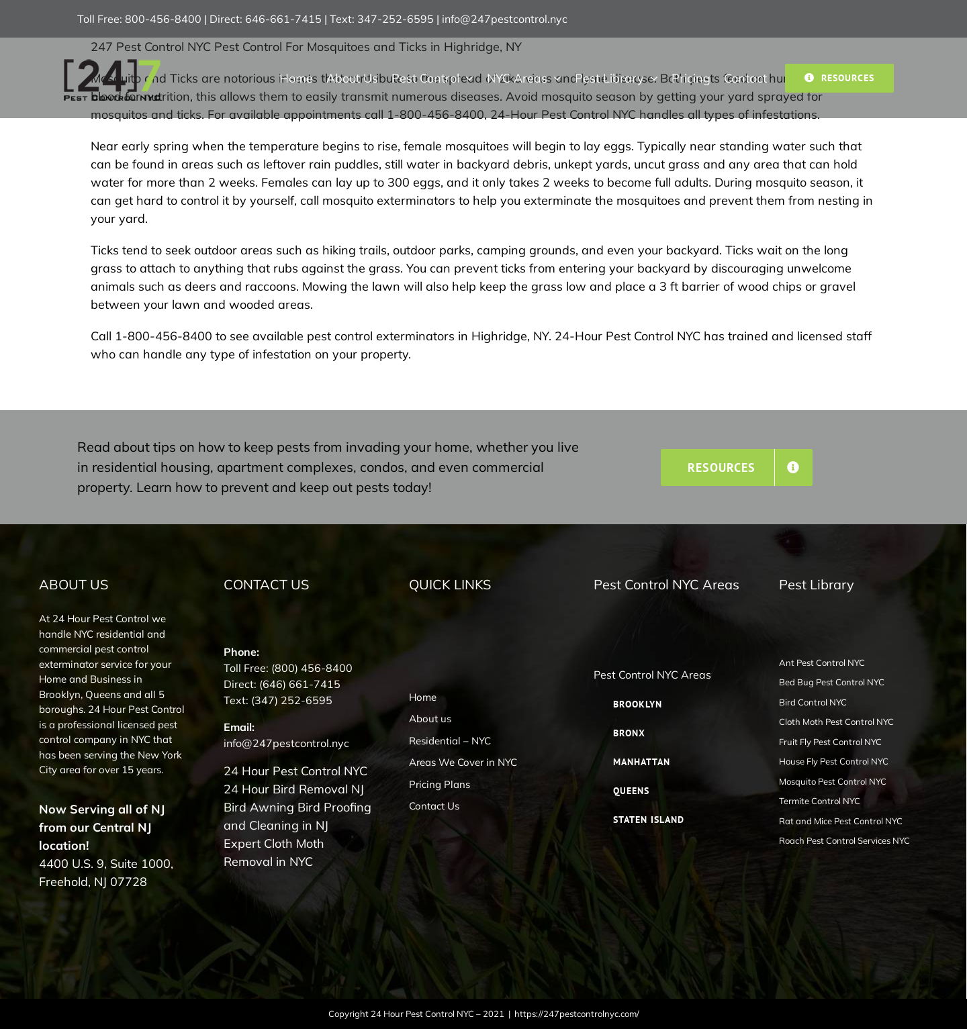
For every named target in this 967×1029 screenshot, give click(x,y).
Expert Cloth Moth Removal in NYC (274, 852)
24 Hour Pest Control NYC (295, 771)
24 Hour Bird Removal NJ (294, 789)
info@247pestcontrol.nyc (504, 19)
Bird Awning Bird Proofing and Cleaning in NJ (297, 816)
